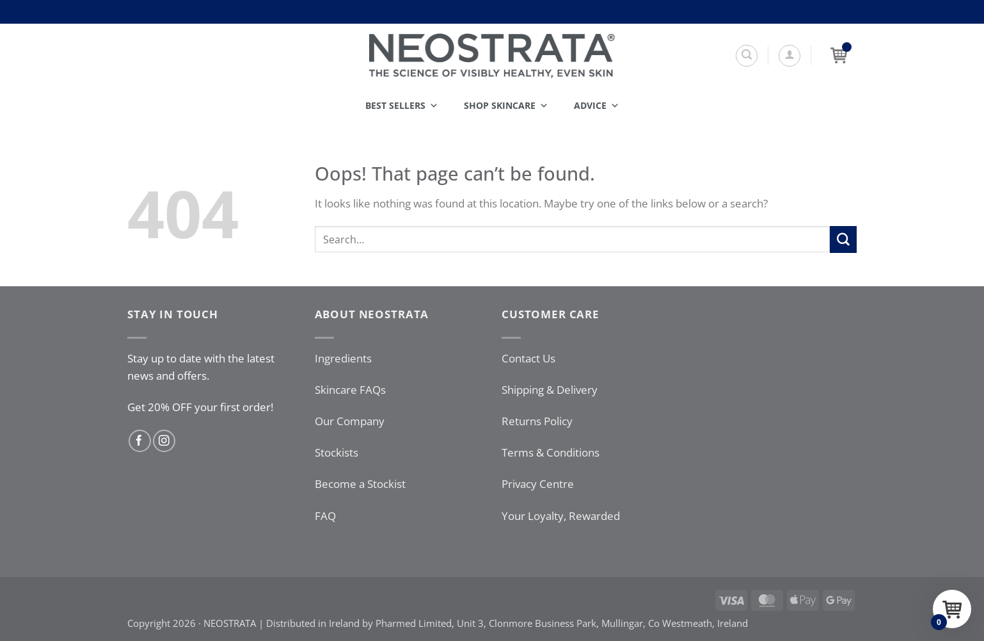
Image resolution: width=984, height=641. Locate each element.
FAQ (325, 515)
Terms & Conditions (550, 452)
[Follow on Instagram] (164, 441)
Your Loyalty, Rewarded (561, 515)
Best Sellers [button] (401, 106)
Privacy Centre (538, 483)
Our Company (350, 421)
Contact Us (528, 358)
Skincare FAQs (350, 389)
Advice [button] (596, 106)
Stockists (336, 452)
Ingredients (343, 358)
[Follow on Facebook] (140, 441)
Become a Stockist (360, 483)
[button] (789, 56)
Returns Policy (537, 421)
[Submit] (843, 239)
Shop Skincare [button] (506, 106)
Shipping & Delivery (550, 389)
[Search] (747, 56)
